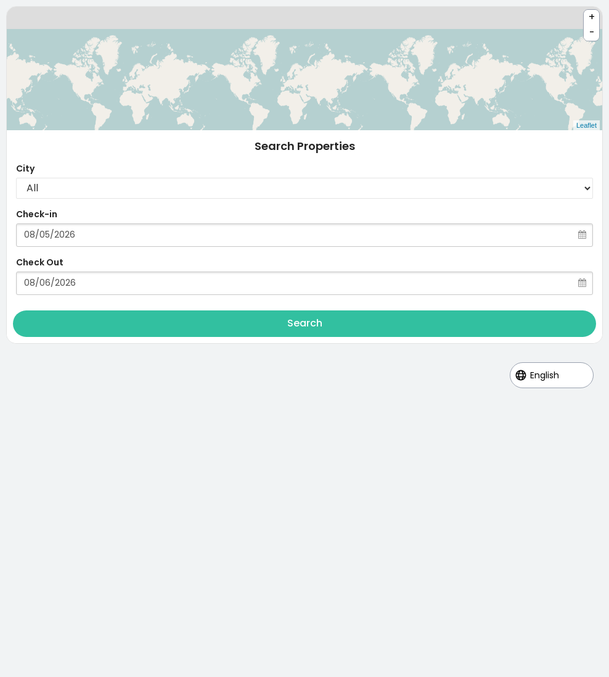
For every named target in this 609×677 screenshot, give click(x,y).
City (25, 168)
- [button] (592, 32)
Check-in (36, 214)
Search (304, 323)
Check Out (39, 262)
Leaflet (586, 125)
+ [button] (592, 17)
